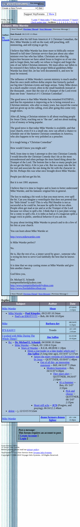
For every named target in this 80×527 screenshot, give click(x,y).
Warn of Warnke (29, 348)
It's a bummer (66, 382)
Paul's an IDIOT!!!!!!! (26, 316)
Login (34, 19)
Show (51, 14)
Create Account (28, 435)
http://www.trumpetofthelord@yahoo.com (31, 285)
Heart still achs (41, 405)
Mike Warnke (9, 308)
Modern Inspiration (56, 368)
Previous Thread (30, 294)
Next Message (44, 294)
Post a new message (61, 19)
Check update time (38, 22)
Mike (4, 323)
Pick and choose (70, 392)
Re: (10, 342)
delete (11, 411)
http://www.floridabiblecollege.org (28, 288)
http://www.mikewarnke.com (25, 236)
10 (76, 22)
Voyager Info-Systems (42, 452)
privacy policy (33, 449)
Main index (45, 19)
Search (75, 19)
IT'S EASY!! (8, 330)
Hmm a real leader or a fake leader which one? (51, 351)
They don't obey (61, 373)
